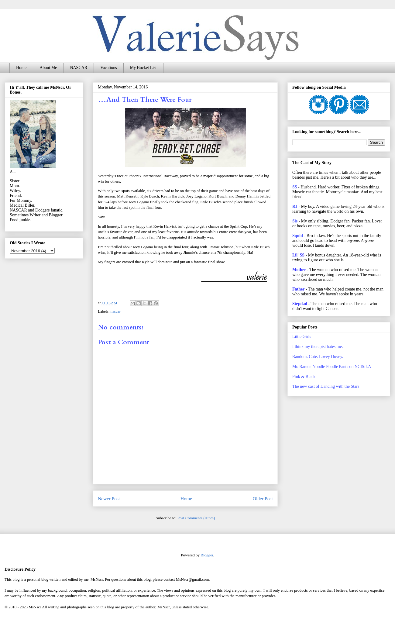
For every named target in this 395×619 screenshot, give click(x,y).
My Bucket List (143, 67)
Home (21, 67)
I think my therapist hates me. (317, 346)
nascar (116, 311)
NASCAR (78, 67)
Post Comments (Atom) (196, 518)
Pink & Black (303, 376)
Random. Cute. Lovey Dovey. (317, 356)
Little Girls (301, 336)
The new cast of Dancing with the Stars (325, 386)
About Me (48, 67)
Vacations (108, 67)
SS (294, 187)
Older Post (263, 498)
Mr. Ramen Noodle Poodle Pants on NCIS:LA (331, 366)
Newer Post (109, 498)
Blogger (207, 555)
